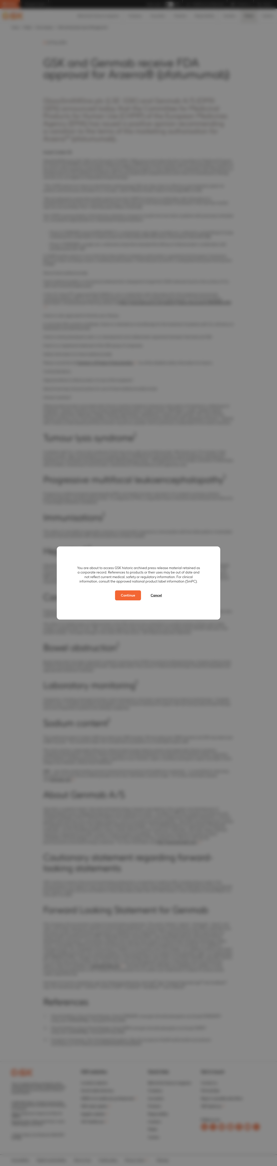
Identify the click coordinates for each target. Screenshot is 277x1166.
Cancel (156, 595)
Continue (128, 595)
